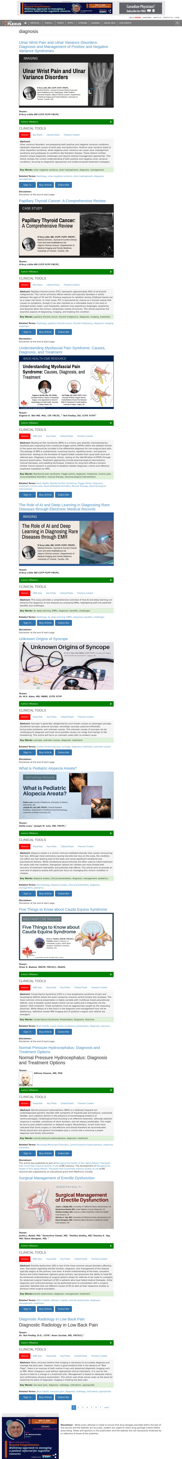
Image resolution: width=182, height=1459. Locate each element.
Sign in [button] (27, 184)
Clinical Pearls (53, 135)
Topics (49, 23)
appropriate (105, 1382)
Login (176, 18)
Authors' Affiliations (29, 122)
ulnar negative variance (60, 176)
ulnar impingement (83, 176)
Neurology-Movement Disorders (53, 1135)
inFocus (35, 23)
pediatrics (39, 888)
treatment (24, 326)
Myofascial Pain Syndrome (63, 483)
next (106, 1398)
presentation (82, 1026)
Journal (95, 23)
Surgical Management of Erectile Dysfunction (57, 1168)
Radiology (42, 176)
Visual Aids (109, 23)
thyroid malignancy (83, 323)
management (25, 179)
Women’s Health (59, 1290)
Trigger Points (85, 483)
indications (92, 1382)
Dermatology (43, 885)
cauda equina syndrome (62, 1026)
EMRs (69, 617)
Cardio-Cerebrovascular (48, 746)
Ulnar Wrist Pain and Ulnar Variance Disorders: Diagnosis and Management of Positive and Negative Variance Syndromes (63, 46)
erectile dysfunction (79, 1290)
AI (49, 617)
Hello (135, 18)
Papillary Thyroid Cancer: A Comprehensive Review (62, 201)
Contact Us (168, 18)
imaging (109, 323)
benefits (88, 617)
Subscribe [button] (63, 184)
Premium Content (72, 135)
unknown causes (102, 746)
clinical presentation (78, 885)
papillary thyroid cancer (60, 323)
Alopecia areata (59, 885)
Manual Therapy (80, 486)
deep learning (58, 617)
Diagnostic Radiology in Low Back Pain (52, 1309)
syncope (66, 746)
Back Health (43, 483)
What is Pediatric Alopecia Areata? (48, 768)
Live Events (125, 23)
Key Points (37, 135)
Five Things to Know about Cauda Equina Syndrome (63, 909)
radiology (81, 1382)
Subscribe (146, 18)
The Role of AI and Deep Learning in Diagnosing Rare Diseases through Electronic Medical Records (64, 507)
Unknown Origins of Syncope (43, 639)
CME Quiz (37, 436)
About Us (157, 18)
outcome (105, 1026)
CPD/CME (82, 23)
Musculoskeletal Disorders (57, 486)
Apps (71, 23)
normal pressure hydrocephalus (86, 1135)
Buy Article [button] (45, 184)
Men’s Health (43, 1290)
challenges (99, 617)
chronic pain (36, 486)
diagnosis (99, 176)
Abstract (24, 135)
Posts (60, 23)
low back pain (57, 1382)
